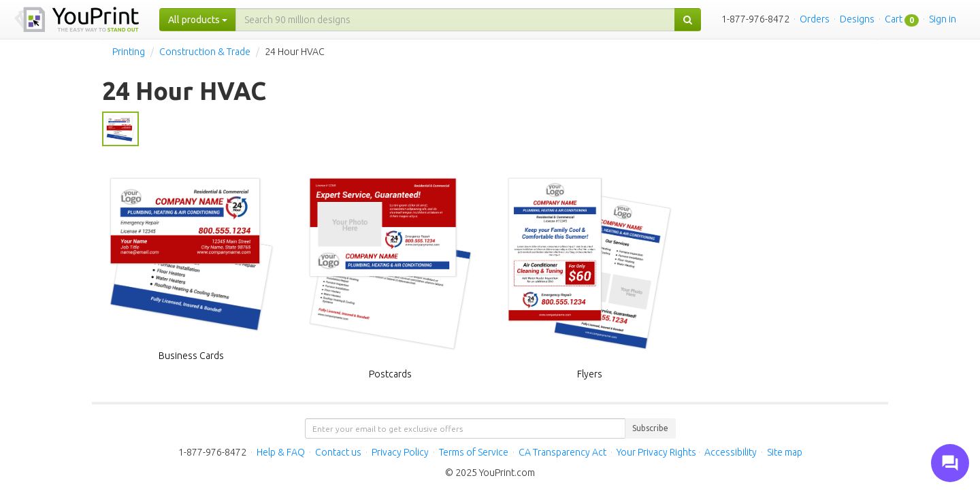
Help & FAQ (281, 452)
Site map (784, 452)
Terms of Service (473, 452)
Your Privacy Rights (656, 452)
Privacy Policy (400, 452)
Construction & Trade (204, 51)
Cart (893, 19)
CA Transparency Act (562, 452)
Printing (128, 51)
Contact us (338, 452)
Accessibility (730, 452)
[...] (455, 19)
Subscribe (650, 428)
